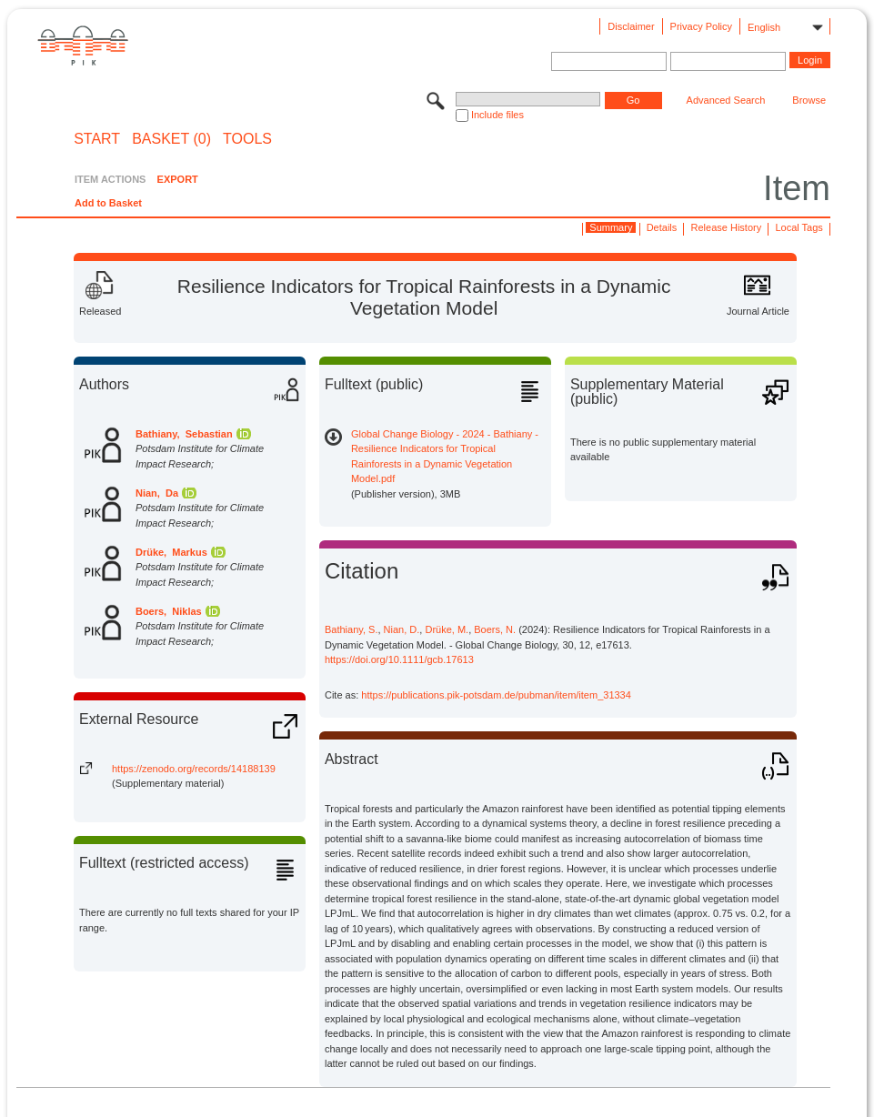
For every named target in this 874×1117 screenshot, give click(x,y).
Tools (247, 139)
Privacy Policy (701, 26)
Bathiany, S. (351, 629)
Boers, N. (495, 629)
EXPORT (177, 179)
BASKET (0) (171, 139)
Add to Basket (108, 202)
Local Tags (798, 227)
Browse (809, 100)
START (97, 139)
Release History (726, 227)
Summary (610, 227)
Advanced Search (726, 100)
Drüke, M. (446, 629)
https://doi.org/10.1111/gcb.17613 (399, 659)
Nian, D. (402, 629)
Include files (497, 114)
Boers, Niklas (169, 611)
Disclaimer (631, 26)
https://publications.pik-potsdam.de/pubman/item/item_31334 (496, 694)
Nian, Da (157, 493)
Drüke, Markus (171, 552)
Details (662, 227)
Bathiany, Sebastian (184, 433)
